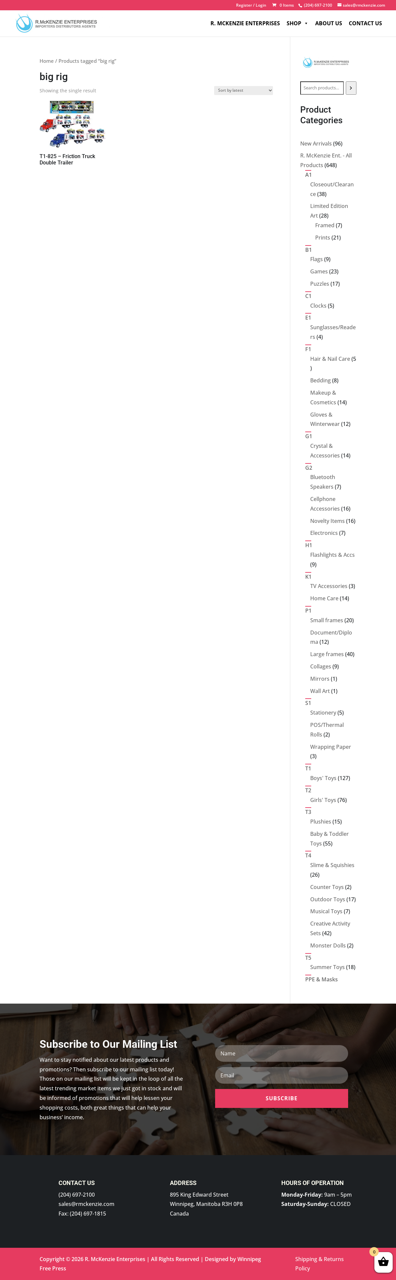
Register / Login (251, 5)
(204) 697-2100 (77, 1194)
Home (47, 60)
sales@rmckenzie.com (86, 1204)
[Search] (351, 88)
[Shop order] (243, 90)
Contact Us (365, 23)
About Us (328, 23)
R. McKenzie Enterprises (245, 23)
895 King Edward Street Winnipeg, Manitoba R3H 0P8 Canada (206, 1204)
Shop (298, 23)
